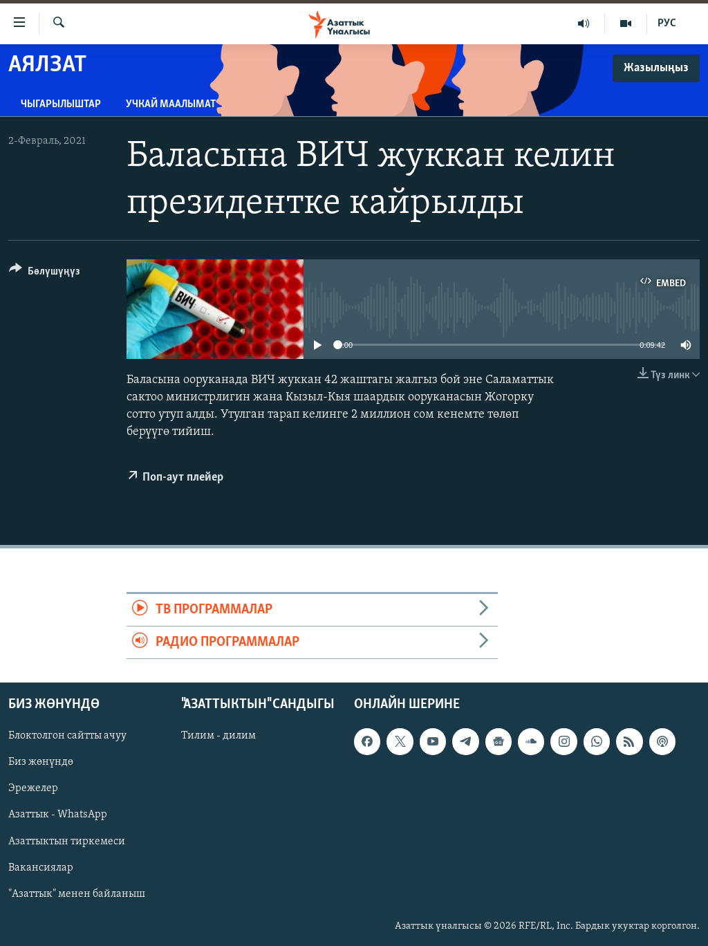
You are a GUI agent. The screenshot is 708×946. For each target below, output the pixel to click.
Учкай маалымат (171, 104)
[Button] (44, 273)
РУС (667, 23)
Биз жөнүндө (40, 762)
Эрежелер (33, 789)
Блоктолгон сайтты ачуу (67, 736)
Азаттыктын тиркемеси (66, 841)
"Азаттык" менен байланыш (76, 894)
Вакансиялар (40, 867)
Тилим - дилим (218, 736)
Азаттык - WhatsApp (57, 815)
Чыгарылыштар (61, 104)
